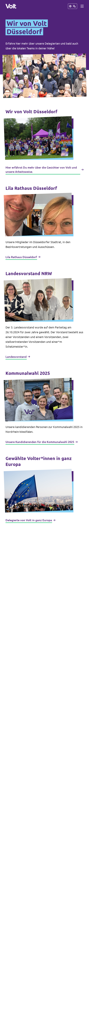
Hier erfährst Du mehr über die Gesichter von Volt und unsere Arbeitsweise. (45, 169)
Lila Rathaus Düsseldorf (23, 257)
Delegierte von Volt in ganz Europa (30, 520)
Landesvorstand (18, 356)
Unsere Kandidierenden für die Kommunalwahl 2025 (42, 441)
